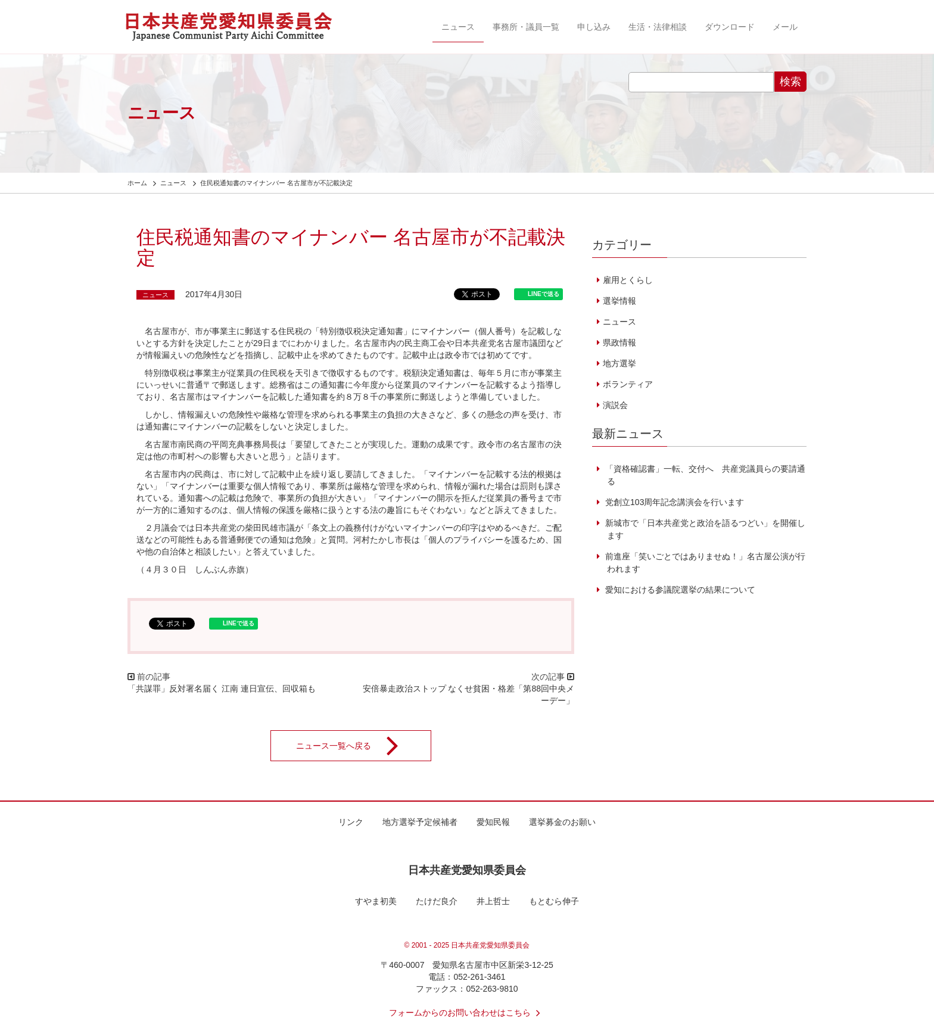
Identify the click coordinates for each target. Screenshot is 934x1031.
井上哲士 (493, 901)
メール (785, 27)
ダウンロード (730, 27)
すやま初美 (376, 901)
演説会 (615, 405)
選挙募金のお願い (562, 822)
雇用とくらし (628, 280)
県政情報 (619, 342)
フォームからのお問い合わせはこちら (467, 1012)
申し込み (594, 27)
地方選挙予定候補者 (419, 822)
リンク (350, 822)
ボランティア (628, 384)
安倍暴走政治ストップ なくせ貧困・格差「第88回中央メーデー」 (468, 694)
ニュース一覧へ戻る (355, 745)
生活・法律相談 (657, 27)
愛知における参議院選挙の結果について (679, 589)
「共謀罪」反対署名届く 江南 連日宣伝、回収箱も (221, 688)
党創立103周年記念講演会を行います (673, 502)
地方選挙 (619, 363)
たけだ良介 (436, 901)
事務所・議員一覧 (526, 27)
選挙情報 (619, 301)
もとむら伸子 (554, 901)
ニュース (458, 27)
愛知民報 (493, 822)
